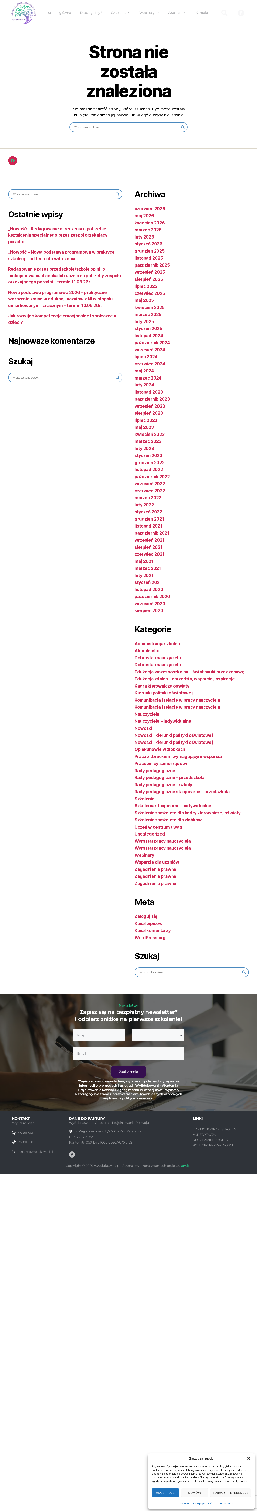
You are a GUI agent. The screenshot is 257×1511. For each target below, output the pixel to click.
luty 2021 (144, 575)
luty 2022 (144, 504)
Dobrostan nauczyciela (158, 657)
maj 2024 (144, 370)
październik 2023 (152, 399)
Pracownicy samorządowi (161, 763)
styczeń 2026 (148, 243)
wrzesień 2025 (150, 272)
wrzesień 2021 (150, 540)
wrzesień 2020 (150, 603)
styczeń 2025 (148, 328)
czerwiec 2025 (150, 293)
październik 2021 (152, 533)
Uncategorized (150, 834)
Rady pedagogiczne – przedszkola (169, 777)
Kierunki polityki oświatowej (164, 693)
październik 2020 (152, 596)
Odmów (194, 1493)
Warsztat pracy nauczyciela (163, 841)
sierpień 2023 (149, 413)
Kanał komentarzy (153, 930)
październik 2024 (152, 342)
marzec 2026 (148, 229)
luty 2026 (144, 237)
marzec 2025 (148, 314)
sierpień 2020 (149, 610)
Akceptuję (165, 1493)
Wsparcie (177, 13)
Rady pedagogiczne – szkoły (163, 784)
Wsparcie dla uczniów (157, 862)
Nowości (143, 728)
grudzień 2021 (149, 519)
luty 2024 (144, 385)
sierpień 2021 (149, 547)
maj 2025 (144, 300)
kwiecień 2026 (150, 222)
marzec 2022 (148, 497)
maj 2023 (144, 427)
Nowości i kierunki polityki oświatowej (174, 735)
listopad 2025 (149, 258)
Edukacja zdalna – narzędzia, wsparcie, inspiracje (185, 678)
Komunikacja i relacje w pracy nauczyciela (177, 700)
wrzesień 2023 (150, 406)
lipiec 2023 (146, 420)
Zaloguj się (146, 916)
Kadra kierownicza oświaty (162, 686)
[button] (249, 1458)
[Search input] (126, 127)
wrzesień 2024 (150, 349)
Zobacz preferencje (231, 1493)
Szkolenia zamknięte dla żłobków (168, 819)
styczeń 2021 (148, 582)
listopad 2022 (149, 469)
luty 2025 (144, 321)
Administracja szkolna (157, 643)
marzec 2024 (148, 378)
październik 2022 (152, 476)
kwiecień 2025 (150, 307)
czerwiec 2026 (150, 208)
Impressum (226, 1503)
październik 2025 (152, 265)
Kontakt (202, 13)
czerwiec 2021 (150, 554)
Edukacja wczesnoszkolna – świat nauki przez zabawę (190, 671)
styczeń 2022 (148, 511)
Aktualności (147, 650)
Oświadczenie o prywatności (197, 1503)
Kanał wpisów (149, 923)
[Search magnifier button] (183, 127)
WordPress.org (150, 937)
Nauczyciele (147, 714)
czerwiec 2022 (150, 490)
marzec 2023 (148, 441)
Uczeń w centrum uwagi (159, 827)
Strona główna (59, 13)
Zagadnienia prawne (155, 869)
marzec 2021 (148, 568)
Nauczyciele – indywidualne (163, 721)
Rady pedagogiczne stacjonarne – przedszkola (182, 791)
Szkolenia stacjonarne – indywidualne (173, 805)
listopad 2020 (149, 589)
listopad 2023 (149, 392)
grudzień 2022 (150, 462)
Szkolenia (120, 13)
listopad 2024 (149, 335)
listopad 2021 (149, 526)
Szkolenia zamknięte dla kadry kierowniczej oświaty (188, 812)
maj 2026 (144, 215)
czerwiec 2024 (150, 363)
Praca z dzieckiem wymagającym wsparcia (178, 756)
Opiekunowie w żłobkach (160, 749)
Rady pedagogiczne (155, 770)
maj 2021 (144, 561)
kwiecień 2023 (150, 434)
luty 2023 (144, 448)
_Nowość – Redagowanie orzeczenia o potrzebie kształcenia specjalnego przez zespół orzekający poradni (57, 235)
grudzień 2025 (150, 251)
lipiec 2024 (146, 356)
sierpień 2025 (149, 279)
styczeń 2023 (148, 455)
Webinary (148, 13)
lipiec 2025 (146, 286)
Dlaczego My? (91, 13)
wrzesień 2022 (150, 483)
